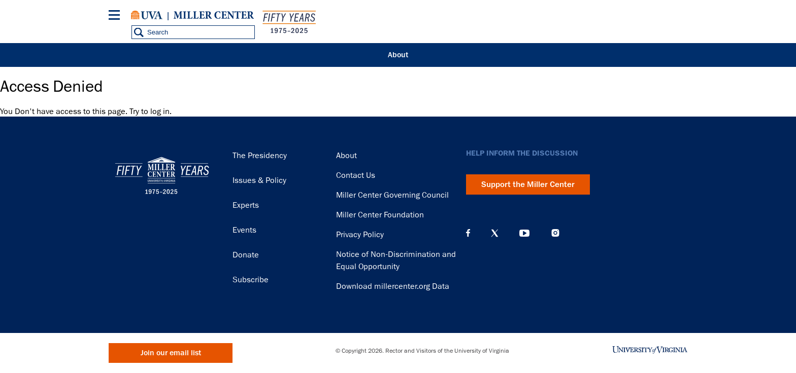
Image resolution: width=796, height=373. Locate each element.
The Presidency (260, 156)
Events (244, 230)
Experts (246, 205)
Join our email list (171, 353)
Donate (246, 255)
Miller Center (214, 15)
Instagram (555, 233)
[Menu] (116, 16)
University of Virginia (146, 15)
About (398, 55)
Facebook (468, 233)
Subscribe (251, 280)
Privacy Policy (360, 235)
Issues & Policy (259, 180)
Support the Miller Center (528, 184)
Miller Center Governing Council (392, 195)
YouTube (524, 233)
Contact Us (355, 175)
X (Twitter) (495, 233)
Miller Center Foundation (380, 215)
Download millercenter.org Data (392, 286)
